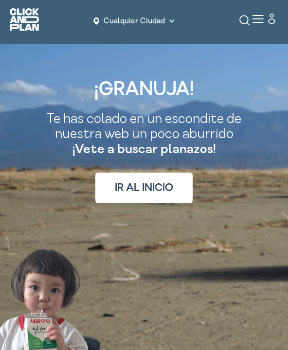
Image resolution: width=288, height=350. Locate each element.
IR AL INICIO (144, 187)
